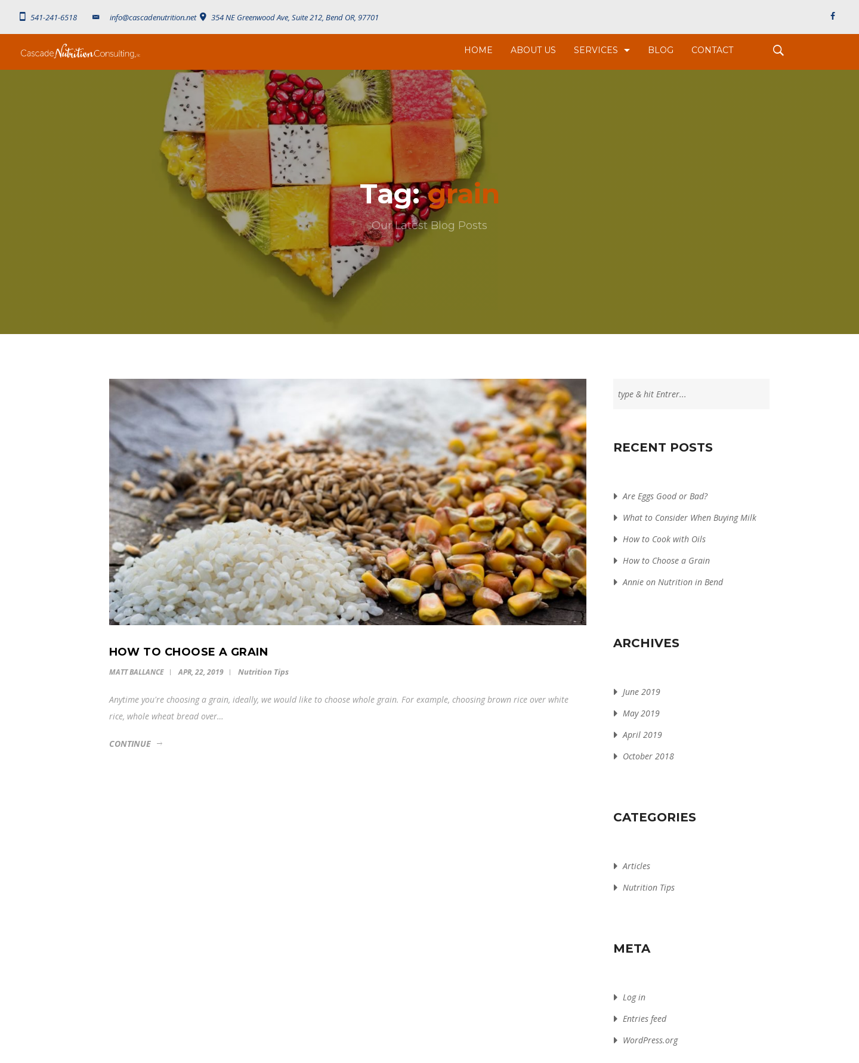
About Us (533, 50)
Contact (712, 50)
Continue (130, 743)
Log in (634, 997)
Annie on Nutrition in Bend (673, 582)
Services (596, 50)
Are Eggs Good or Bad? (665, 496)
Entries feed (644, 1018)
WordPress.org (650, 1040)
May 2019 (641, 713)
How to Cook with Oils (664, 539)
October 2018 (648, 756)
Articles (636, 866)
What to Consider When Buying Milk (689, 517)
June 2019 (641, 691)
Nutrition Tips (263, 671)
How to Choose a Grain (666, 560)
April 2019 (642, 734)
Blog (660, 50)
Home (478, 50)
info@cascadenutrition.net (143, 17)
